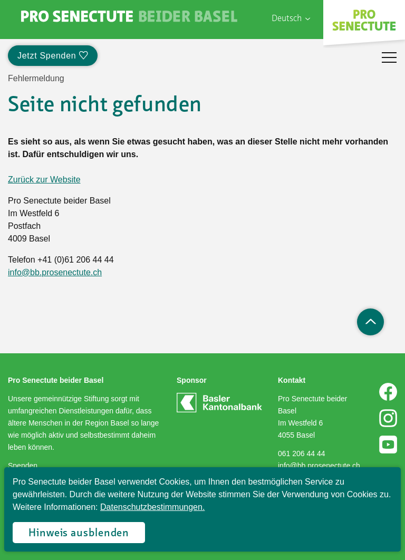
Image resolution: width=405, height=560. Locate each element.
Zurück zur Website (44, 179)
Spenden (22, 465)
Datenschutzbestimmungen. (152, 507)
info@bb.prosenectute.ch (55, 272)
